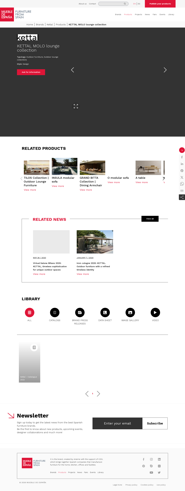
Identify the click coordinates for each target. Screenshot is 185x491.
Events (162, 14)
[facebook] (182, 157)
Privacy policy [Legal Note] (127, 484)
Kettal (50, 24)
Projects (138, 14)
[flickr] (153, 467)
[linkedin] (182, 164)
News (147, 14)
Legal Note (115, 484)
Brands (118, 14)
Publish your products (160, 4)
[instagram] (145, 461)
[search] (113, 4)
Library (171, 14)
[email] (182, 191)
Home (29, 24)
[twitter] (182, 177)
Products (128, 14)
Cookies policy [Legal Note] (142, 484)
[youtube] (145, 473)
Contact (92, 4)
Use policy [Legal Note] (155, 484)
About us (83, 4)
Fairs (155, 14)
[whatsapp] (182, 184)
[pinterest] (182, 170)
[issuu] (145, 467)
